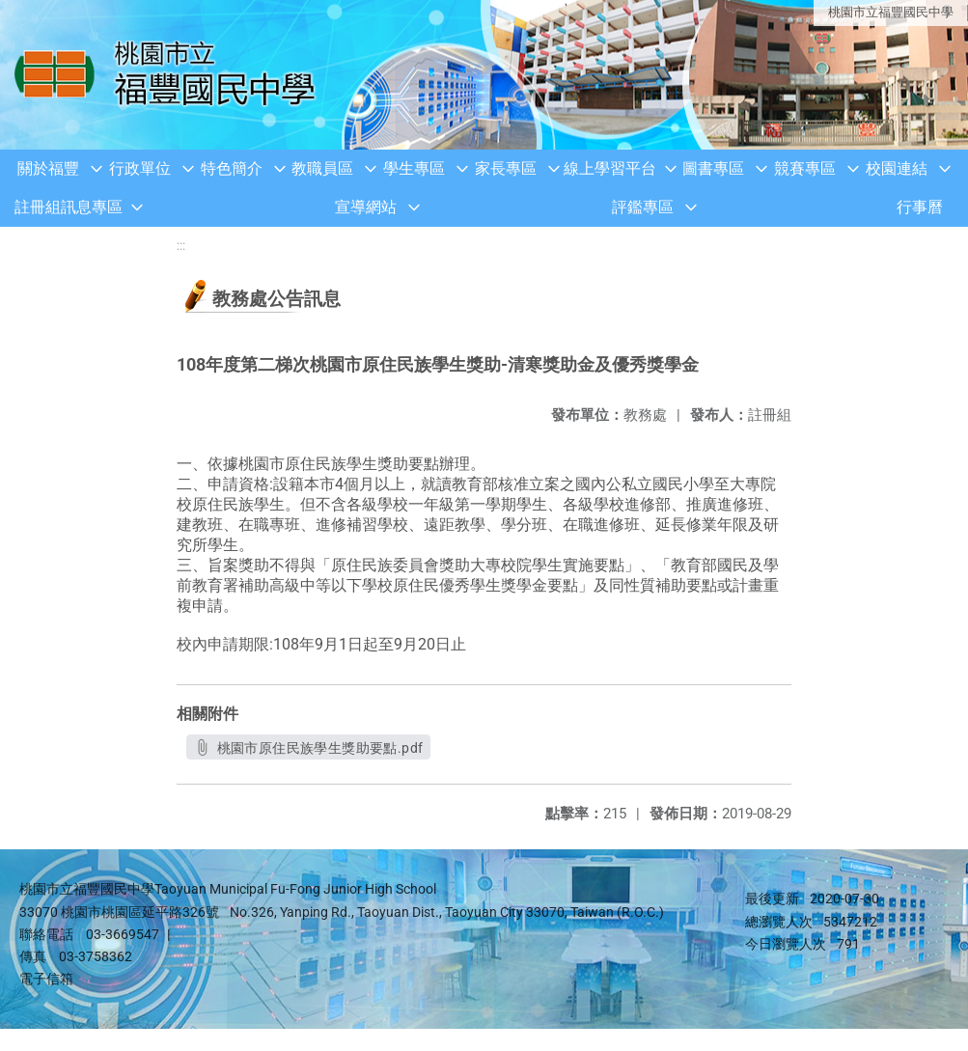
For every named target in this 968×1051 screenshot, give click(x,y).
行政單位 (140, 168)
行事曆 (920, 207)
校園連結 (896, 168)
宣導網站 (366, 207)
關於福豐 (48, 168)
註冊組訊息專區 (68, 207)
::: (181, 245)
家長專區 (506, 168)
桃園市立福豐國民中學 (891, 12)
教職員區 (322, 168)
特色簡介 (232, 168)
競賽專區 (805, 168)
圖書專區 (713, 168)
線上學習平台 (610, 168)
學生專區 (414, 168)
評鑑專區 (643, 207)
